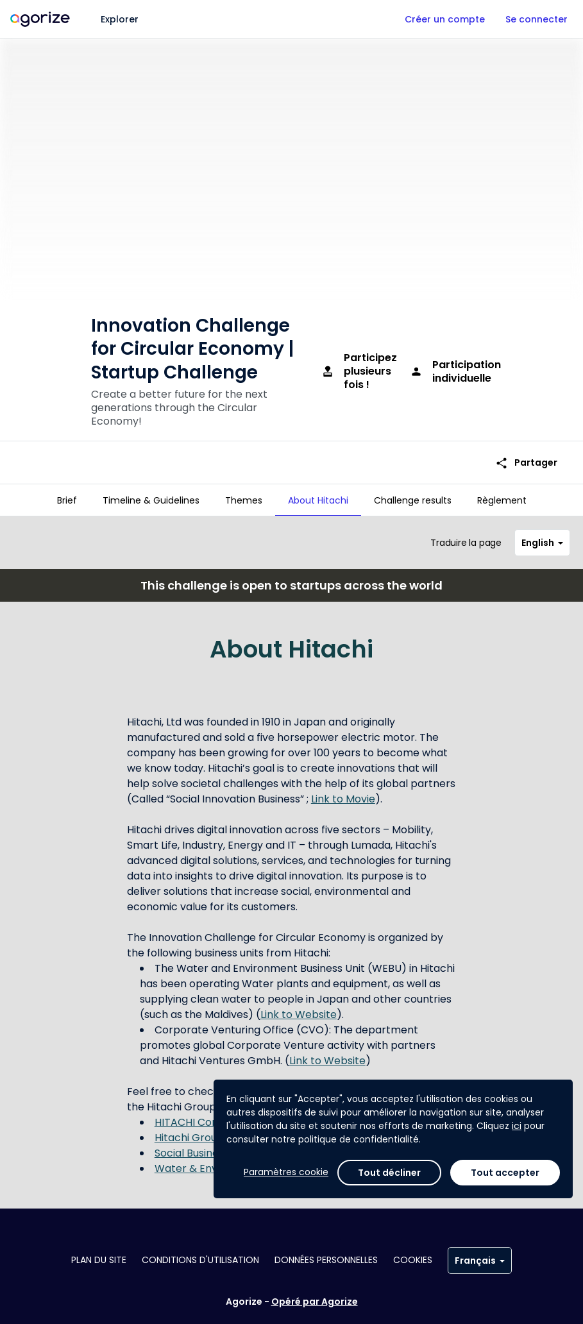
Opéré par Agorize (314, 1301)
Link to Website (298, 1009)
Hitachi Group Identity (210, 1132)
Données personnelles (326, 1259)
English (542, 537)
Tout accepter (505, 1172)
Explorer (120, 19)
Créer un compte (445, 19)
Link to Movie (343, 793)
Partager (526, 448)
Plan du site (98, 1259)
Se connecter (536, 19)
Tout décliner (389, 1172)
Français (480, 1260)
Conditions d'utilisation (200, 1259)
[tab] (67, 500)
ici (516, 1125)
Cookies (412, 1259)
